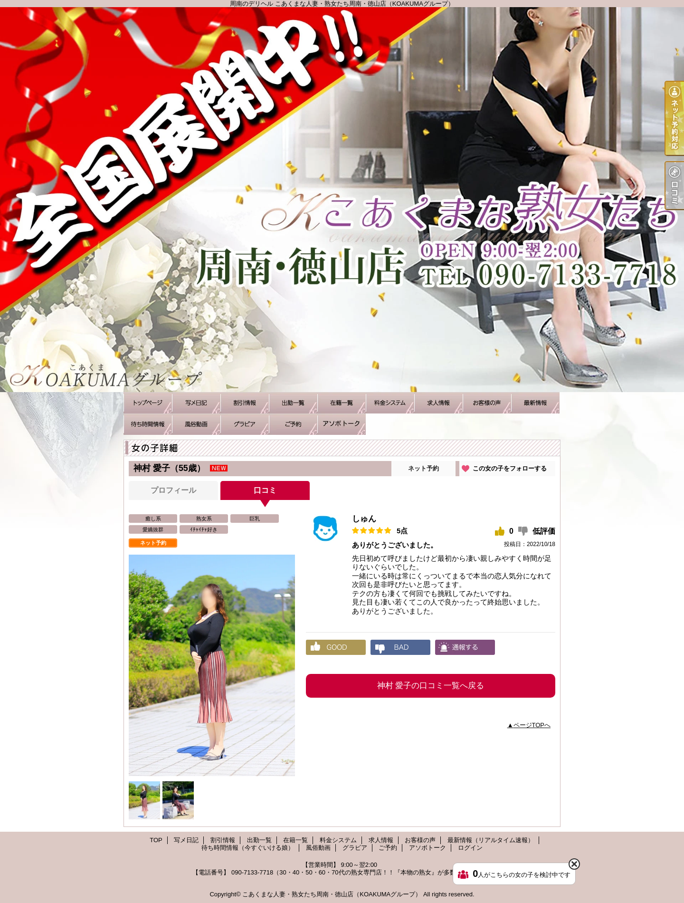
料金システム (390, 402)
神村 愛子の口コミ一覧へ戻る (430, 685)
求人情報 (438, 402)
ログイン (470, 847)
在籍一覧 (341, 402)
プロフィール (173, 490)
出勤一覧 (293, 402)
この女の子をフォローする (510, 468)
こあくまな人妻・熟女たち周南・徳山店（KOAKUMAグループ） (331, 894)
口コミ (265, 490)
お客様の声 (487, 402)
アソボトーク (341, 424)
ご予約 (293, 424)
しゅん (364, 518)
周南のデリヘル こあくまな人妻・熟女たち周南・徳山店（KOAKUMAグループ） (342, 199)
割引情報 (244, 402)
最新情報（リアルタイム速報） (535, 402)
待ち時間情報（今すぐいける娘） (148, 424)
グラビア (244, 424)
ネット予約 (423, 468)
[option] (212, 665)
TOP (148, 402)
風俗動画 (196, 424)
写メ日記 (196, 402)
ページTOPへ (532, 725)
